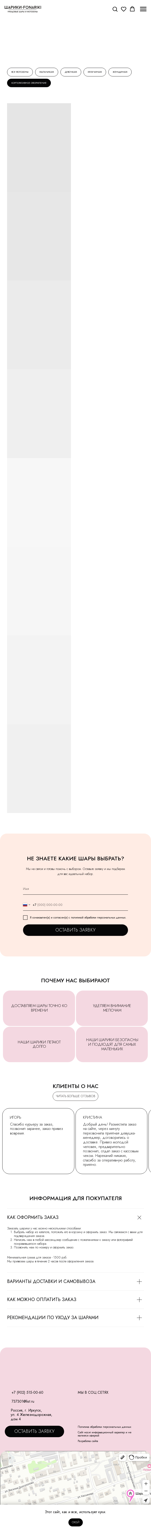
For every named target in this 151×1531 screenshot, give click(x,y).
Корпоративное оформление (29, 83)
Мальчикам (46, 72)
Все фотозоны (20, 72)
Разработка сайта (88, 1441)
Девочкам (71, 72)
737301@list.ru (23, 1401)
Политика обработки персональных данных (104, 1427)
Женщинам (120, 72)
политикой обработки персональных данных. (98, 917)
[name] (75, 889)
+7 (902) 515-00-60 (27, 1392)
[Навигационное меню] (143, 9)
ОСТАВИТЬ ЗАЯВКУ (75, 930)
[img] (7, 1401)
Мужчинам (95, 72)
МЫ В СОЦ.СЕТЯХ (93, 1392)
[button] (115, 9)
